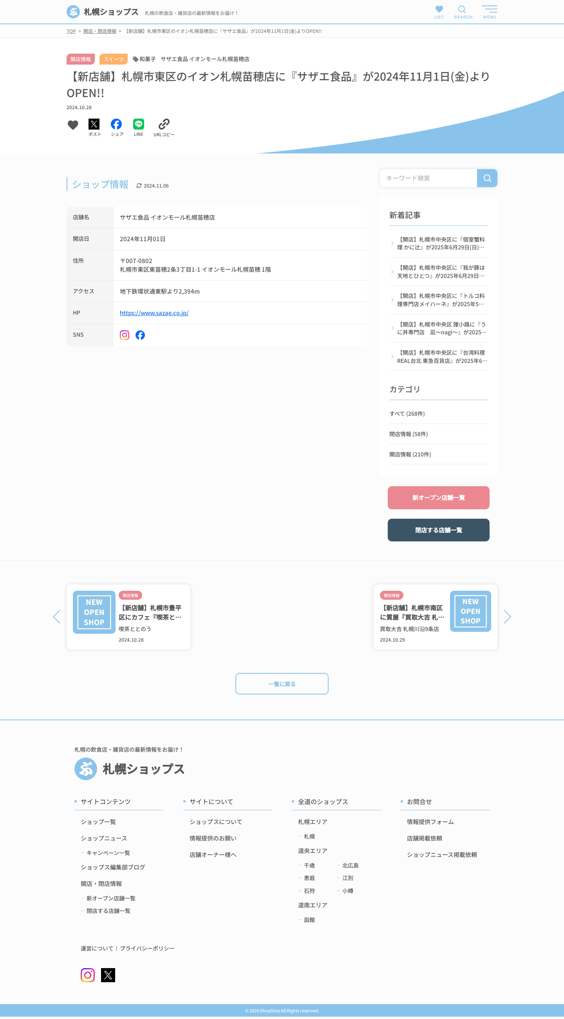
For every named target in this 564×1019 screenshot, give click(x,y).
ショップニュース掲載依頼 (442, 857)
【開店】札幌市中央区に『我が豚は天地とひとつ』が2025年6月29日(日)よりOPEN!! (441, 272)
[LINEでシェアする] (138, 128)
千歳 (309, 867)
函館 (309, 922)
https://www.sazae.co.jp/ (154, 312)
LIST (439, 12)
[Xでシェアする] (95, 128)
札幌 (309, 838)
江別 (347, 880)
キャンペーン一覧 (108, 855)
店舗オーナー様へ (213, 857)
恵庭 (309, 880)
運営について (97, 950)
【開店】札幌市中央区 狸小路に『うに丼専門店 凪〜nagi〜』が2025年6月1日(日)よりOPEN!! (442, 329)
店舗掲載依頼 (424, 840)
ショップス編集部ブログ (113, 869)
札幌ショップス (103, 12)
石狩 (309, 892)
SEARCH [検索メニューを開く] (462, 17)
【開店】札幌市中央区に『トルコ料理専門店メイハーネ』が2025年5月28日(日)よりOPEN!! (441, 300)
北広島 (350, 867)
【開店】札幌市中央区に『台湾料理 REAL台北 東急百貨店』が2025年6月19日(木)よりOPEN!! (442, 358)
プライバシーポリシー (147, 950)
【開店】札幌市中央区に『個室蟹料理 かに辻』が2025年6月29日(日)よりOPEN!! (441, 243)
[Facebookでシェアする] (117, 128)
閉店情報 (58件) (408, 435)
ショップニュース (104, 840)
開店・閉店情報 (101, 886)
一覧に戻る (282, 684)
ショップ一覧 (98, 824)
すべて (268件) (407, 415)
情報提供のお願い (213, 840)
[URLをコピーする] (164, 128)
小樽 (347, 892)
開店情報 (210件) (410, 456)
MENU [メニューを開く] (489, 17)
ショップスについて (216, 824)
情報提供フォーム (430, 824)
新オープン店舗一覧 (438, 499)
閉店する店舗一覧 (438, 531)
